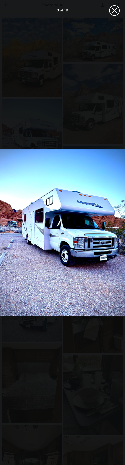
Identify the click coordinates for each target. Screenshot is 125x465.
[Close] (114, 10)
